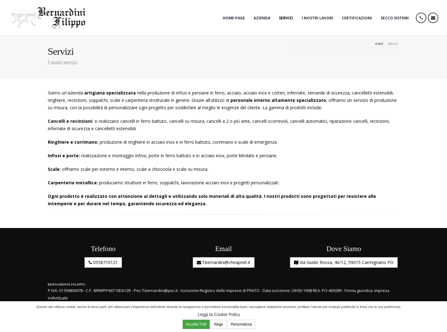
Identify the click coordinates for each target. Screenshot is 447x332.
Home (379, 44)
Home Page (234, 18)
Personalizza (241, 324)
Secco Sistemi (395, 18)
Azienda (262, 18)
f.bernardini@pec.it (160, 290)
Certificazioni (357, 18)
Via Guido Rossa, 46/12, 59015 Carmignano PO (344, 262)
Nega (218, 324)
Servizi (286, 18)
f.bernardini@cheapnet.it (223, 262)
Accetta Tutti (196, 324)
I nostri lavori (317, 18)
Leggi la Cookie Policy (219, 314)
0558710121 (103, 262)
